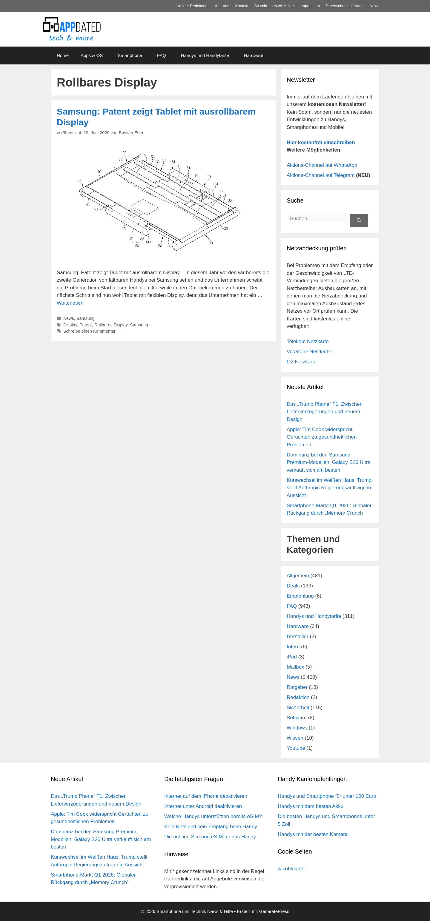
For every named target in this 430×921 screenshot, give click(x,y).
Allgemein (298, 575)
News (374, 6)
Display (70, 325)
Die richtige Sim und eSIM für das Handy (210, 837)
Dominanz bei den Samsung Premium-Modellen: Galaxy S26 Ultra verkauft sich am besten (329, 462)
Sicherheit (298, 707)
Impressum (310, 6)
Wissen (295, 738)
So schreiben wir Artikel (274, 6)
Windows (297, 728)
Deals (293, 586)
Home (63, 55)
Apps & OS (92, 55)
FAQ (161, 55)
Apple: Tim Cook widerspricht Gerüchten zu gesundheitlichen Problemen (322, 437)
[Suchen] (359, 220)
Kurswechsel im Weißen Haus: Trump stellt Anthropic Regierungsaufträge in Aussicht (329, 487)
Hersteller (297, 636)
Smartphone (130, 55)
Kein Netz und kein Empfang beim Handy (210, 826)
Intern (293, 647)
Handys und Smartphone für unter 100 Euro (327, 796)
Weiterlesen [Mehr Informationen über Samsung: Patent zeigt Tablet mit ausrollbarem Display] (70, 303)
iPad (292, 657)
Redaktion (298, 697)
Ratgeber (297, 687)
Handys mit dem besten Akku (310, 806)
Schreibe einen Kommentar (89, 331)
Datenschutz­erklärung (344, 6)
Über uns (221, 6)
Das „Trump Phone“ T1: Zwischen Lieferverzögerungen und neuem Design (325, 411)
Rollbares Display (111, 325)
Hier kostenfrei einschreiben (321, 142)
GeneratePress (274, 911)
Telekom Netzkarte (308, 341)
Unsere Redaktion (192, 6)
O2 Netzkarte (302, 362)
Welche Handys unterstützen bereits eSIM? (213, 816)
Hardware (253, 55)
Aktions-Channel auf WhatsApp (322, 165)
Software (297, 718)
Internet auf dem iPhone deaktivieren (205, 796)
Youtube (296, 748)
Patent (85, 325)
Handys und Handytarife (205, 55)
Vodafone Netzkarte (309, 351)
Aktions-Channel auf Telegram (320, 175)
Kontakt (241, 6)
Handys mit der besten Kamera (313, 834)
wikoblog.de (291, 868)
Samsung (85, 318)
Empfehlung (300, 596)
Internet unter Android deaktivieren (203, 806)
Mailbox (295, 667)
